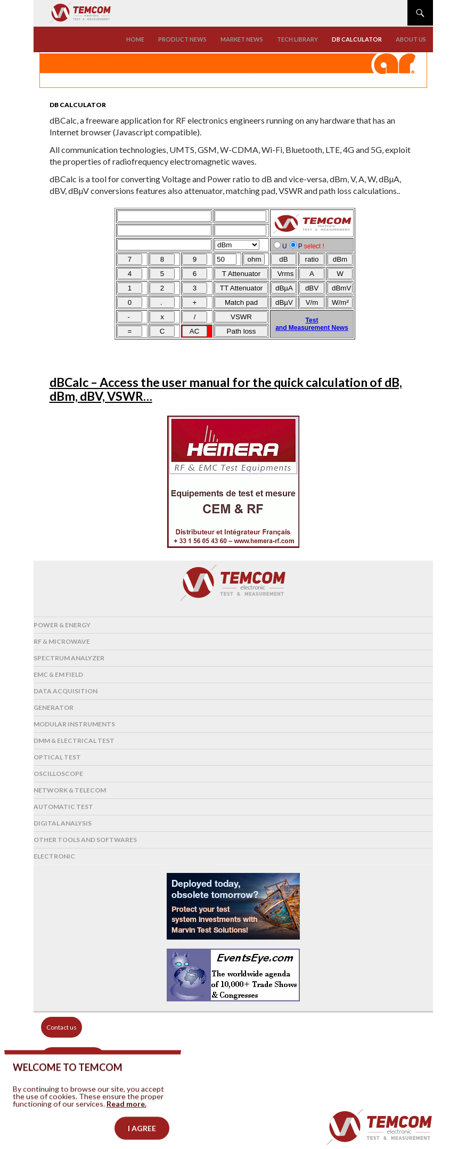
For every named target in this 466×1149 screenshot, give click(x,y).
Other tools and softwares (85, 840)
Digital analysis (63, 823)
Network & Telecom (70, 790)
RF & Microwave (62, 641)
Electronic (54, 856)
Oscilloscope (58, 774)
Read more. (126, 1117)
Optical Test (57, 757)
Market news (241, 39)
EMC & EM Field (58, 674)
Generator (53, 707)
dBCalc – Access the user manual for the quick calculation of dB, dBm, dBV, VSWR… (226, 389)
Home (135, 39)
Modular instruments (74, 724)
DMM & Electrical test (74, 741)
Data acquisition (65, 691)
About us (411, 39)
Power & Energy (62, 625)
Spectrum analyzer (69, 658)
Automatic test (63, 807)
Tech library (297, 39)
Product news (182, 39)
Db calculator (357, 39)
